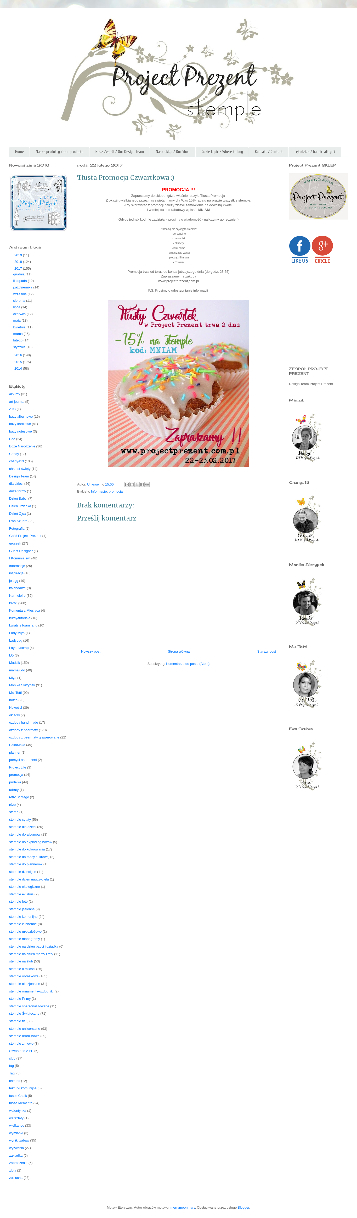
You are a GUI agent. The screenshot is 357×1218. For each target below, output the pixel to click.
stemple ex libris (21, 894)
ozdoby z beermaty (23, 730)
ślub (12, 1058)
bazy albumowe (21, 416)
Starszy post (266, 651)
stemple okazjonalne (24, 984)
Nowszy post (90, 651)
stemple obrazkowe (23, 976)
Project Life (17, 767)
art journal (16, 402)
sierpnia (19, 301)
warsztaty (16, 1118)
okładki (14, 715)
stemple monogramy (24, 939)
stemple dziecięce (22, 872)
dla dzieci (16, 484)
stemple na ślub (21, 961)
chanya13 (16, 461)
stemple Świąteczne (24, 1013)
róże (12, 805)
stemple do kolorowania (27, 849)
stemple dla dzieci (22, 827)
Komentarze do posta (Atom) (187, 664)
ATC (12, 409)
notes (13, 700)
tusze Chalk (18, 1096)
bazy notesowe (20, 431)
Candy (14, 454)
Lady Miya (17, 633)
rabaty (14, 790)
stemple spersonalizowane (29, 1006)
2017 (18, 268)
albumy (14, 394)
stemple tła (17, 1021)
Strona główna (179, 651)
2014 (18, 368)
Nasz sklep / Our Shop (173, 152)
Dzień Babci (18, 498)
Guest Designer (21, 551)
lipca (17, 307)
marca (18, 334)
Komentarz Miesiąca (24, 610)
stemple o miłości (22, 969)
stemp (13, 812)
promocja (116, 491)
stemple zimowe (21, 1043)
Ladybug (15, 640)
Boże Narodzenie (22, 446)
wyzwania (16, 1148)
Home (19, 152)
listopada (20, 281)
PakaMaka (17, 745)
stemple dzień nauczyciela (29, 879)
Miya (12, 678)
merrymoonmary (183, 1207)
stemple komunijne (23, 917)
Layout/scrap (19, 648)
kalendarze (17, 588)
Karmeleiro (17, 596)
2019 (18, 255)
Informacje (99, 491)
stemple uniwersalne (24, 1029)
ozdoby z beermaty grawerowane (34, 737)
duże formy (17, 491)
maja (17, 320)
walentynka (17, 1111)
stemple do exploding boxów (30, 842)
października (23, 287)
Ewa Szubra (18, 521)
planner (14, 752)
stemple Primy (20, 999)
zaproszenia (18, 1163)
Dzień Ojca (17, 514)
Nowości (15, 707)
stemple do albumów (24, 834)
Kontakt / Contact (269, 152)
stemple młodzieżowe (25, 931)
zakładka (15, 1155)
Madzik (14, 663)
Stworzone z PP (21, 1051)
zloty (12, 1170)
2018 (18, 262)
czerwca (20, 314)
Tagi (12, 1073)
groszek (15, 543)
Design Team (19, 476)
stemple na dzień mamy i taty (31, 954)
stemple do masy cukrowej (29, 857)
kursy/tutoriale (19, 618)
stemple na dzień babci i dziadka (33, 946)
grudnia (19, 274)
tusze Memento (20, 1103)
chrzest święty (20, 469)
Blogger (243, 1207)
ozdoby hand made (23, 722)
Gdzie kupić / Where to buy (222, 152)
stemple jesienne (22, 909)
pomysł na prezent (23, 760)
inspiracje (16, 573)
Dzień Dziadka (20, 506)
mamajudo (17, 670)
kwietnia (20, 327)
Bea (12, 439)
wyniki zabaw (19, 1140)
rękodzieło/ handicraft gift (315, 152)
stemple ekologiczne (24, 887)
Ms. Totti (15, 693)
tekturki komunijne (23, 1088)
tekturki (14, 1081)
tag (11, 1066)
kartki (13, 603)
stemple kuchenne (23, 924)
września (20, 294)
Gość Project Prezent (25, 536)
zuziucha (15, 1178)
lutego (18, 340)
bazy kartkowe (20, 424)
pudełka (15, 782)
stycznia (20, 347)
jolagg (13, 581)
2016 (18, 355)
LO (11, 655)
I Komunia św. (19, 558)
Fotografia (17, 528)
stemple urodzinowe (24, 1036)
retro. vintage (19, 797)
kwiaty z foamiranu (23, 625)
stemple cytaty (20, 819)
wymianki (16, 1133)
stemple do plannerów (25, 864)
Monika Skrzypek (22, 685)
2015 (18, 362)
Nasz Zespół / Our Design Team (119, 152)
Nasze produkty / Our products (59, 152)
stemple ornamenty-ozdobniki (31, 991)
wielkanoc (16, 1125)
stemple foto (18, 901)
